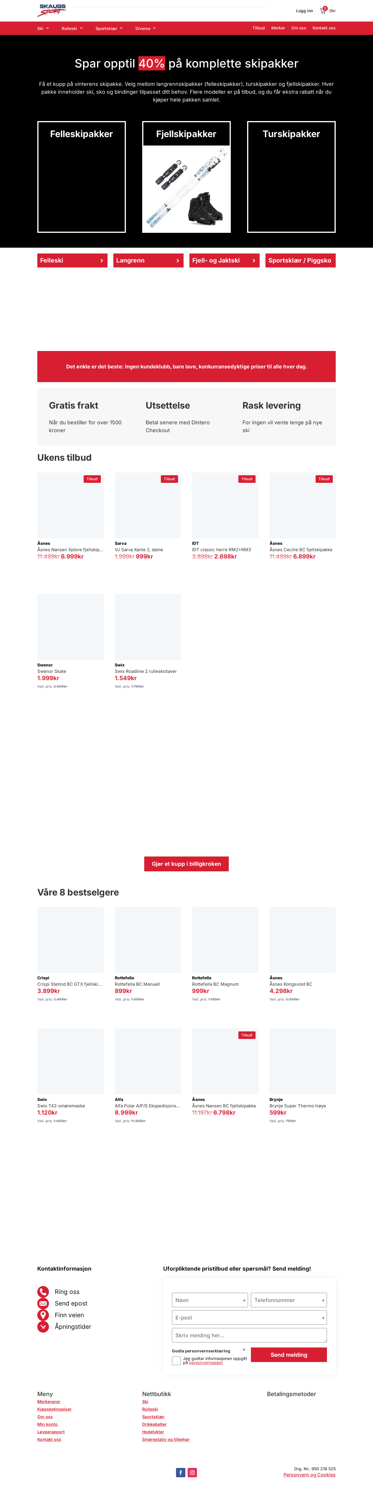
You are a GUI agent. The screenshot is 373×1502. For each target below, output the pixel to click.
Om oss (298, 27)
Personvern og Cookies (310, 1475)
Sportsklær (106, 28)
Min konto (47, 1424)
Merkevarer (48, 1401)
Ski (40, 28)
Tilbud (258, 27)
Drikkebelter (154, 1424)
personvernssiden (206, 1362)
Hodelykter (153, 1431)
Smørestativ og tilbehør (166, 1439)
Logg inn (304, 11)
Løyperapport (51, 1431)
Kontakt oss (324, 27)
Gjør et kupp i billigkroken (186, 864)
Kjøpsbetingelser (54, 1409)
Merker (278, 27)
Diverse (143, 28)
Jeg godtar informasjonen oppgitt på (215, 1360)
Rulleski (69, 28)
